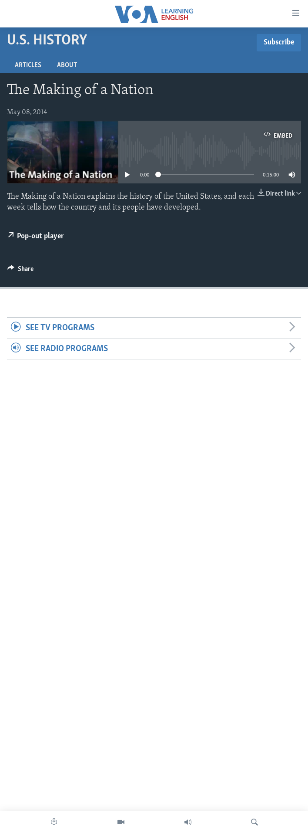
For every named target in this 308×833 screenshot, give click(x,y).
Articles (28, 65)
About (67, 65)
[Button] (20, 271)
